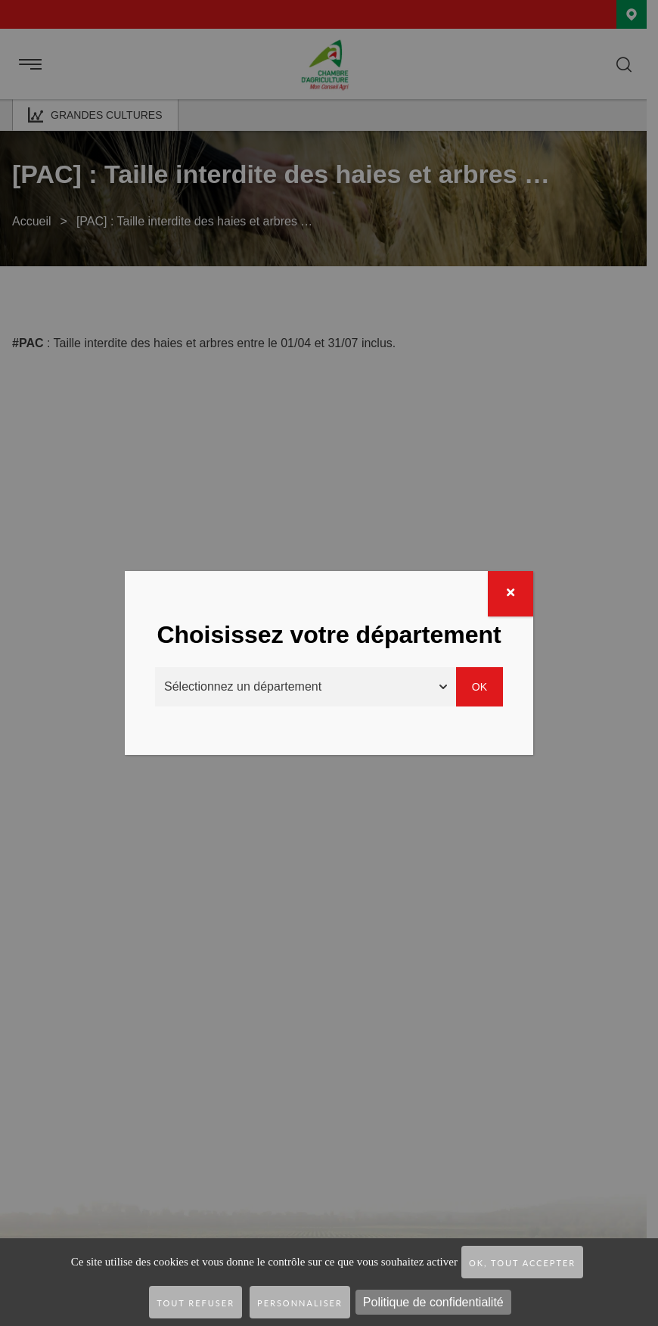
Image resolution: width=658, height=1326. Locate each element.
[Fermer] (510, 593)
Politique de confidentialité (433, 1302)
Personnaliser (300, 1303)
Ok (479, 687)
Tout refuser (195, 1303)
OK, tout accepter (522, 1263)
